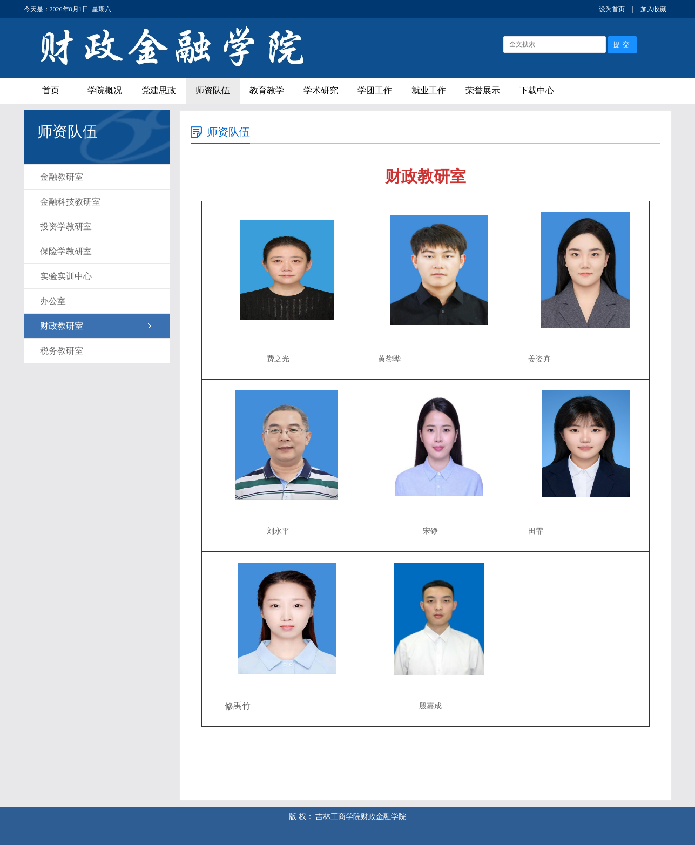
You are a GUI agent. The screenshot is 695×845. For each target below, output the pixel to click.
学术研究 (320, 90)
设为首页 (612, 9)
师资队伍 (212, 90)
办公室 (53, 301)
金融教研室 (61, 176)
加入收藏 (653, 9)
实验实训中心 (66, 276)
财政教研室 (61, 325)
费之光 (278, 359)
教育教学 (266, 90)
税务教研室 (61, 350)
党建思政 (158, 90)
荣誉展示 (482, 90)
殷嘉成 (430, 706)
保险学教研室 (66, 251)
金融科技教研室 (70, 201)
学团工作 (374, 90)
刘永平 (278, 531)
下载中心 (536, 90)
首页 (50, 90)
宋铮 (430, 531)
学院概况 (104, 90)
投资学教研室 (66, 226)
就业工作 (428, 90)
